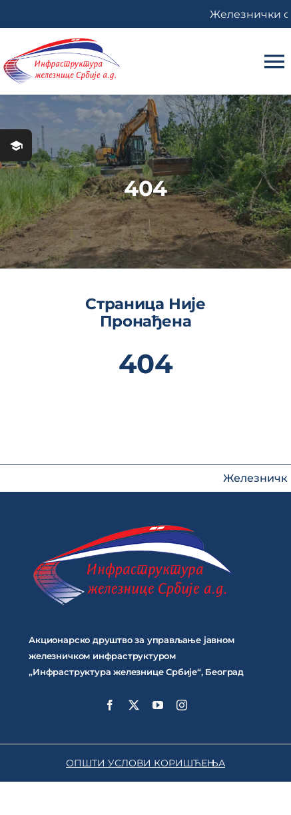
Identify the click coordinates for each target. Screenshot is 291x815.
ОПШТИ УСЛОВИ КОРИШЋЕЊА (145, 763)
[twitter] (134, 705)
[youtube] (157, 705)
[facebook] (110, 705)
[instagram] (181, 705)
